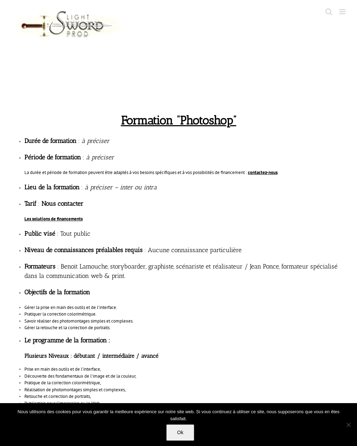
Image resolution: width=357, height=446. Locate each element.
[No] (348, 424)
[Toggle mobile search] (328, 11)
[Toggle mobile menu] (343, 11)
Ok (180, 432)
